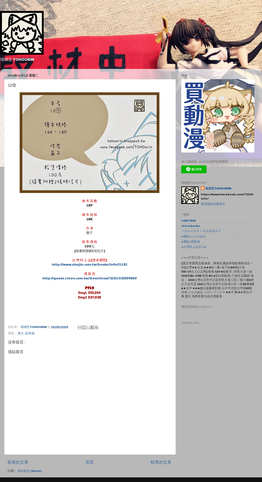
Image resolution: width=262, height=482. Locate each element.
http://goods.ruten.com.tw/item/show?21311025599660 (89, 278)
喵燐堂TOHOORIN (218, 188)
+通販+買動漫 (190, 241)
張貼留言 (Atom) (29, 471)
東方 (21, 333)
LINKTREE (188, 220)
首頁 (89, 462)
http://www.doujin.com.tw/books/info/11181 (90, 264)
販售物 (29, 333)
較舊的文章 (161, 462)
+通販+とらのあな (193, 236)
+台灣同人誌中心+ (193, 247)
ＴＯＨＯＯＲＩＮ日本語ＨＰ (201, 231)
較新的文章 (18, 462)
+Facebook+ (190, 226)
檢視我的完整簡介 (213, 204)
